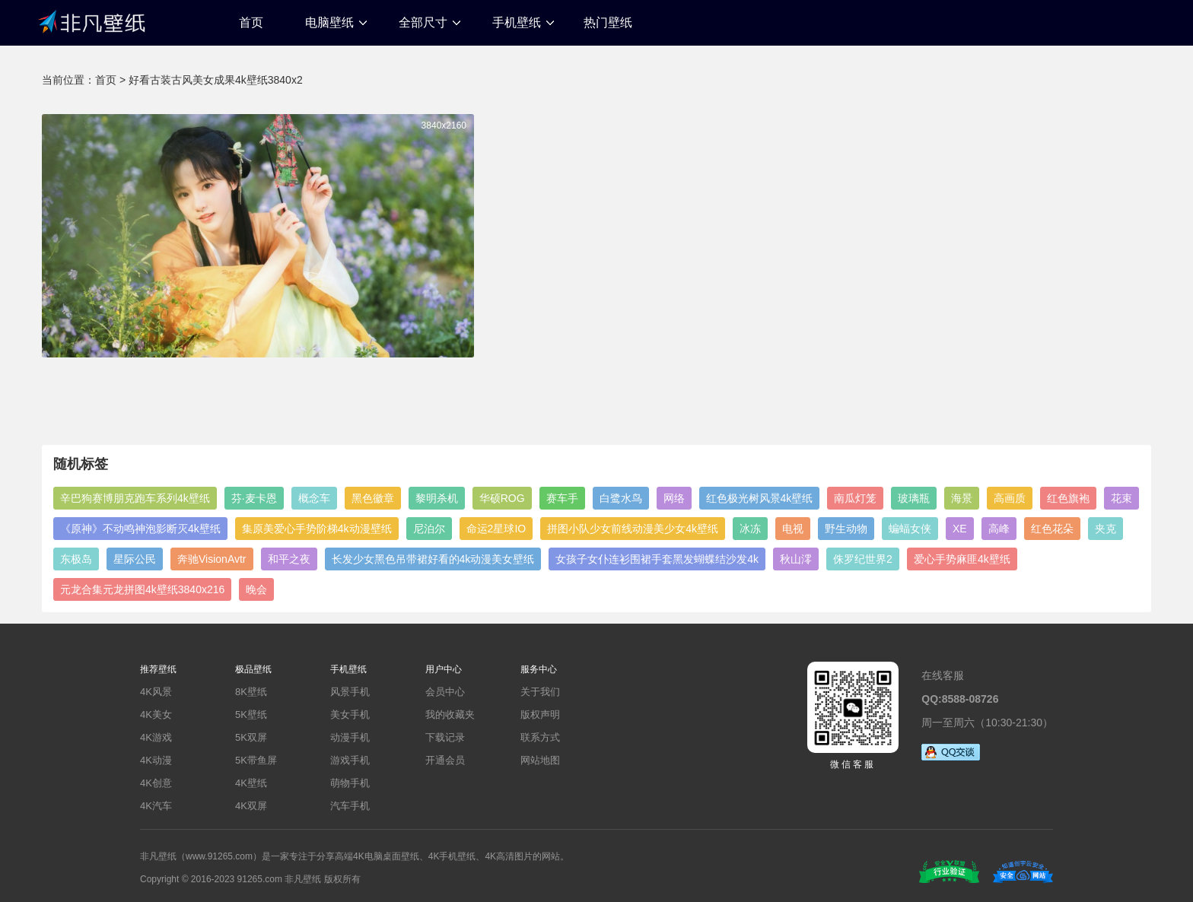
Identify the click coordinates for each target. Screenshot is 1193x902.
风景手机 (350, 691)
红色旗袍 (1068, 498)
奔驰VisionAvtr (212, 559)
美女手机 (350, 714)
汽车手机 (350, 805)
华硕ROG (502, 498)
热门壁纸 (608, 22)
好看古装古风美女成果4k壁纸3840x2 (216, 80)
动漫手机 (350, 737)
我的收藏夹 (450, 714)
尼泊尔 (429, 528)
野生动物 (846, 528)
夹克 (1105, 528)
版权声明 (540, 714)
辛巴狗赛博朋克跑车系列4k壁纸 (135, 498)
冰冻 (750, 528)
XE (960, 528)
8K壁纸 (251, 691)
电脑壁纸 (329, 22)
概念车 (314, 498)
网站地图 (540, 760)
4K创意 (156, 783)
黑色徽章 (373, 498)
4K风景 (156, 691)
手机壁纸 (516, 22)
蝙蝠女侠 (910, 528)
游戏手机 (350, 760)
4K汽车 (156, 805)
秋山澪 (796, 559)
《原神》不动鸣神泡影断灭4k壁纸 (140, 528)
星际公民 (134, 559)
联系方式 (540, 737)
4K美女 (156, 714)
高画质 (1010, 498)
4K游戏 (156, 737)
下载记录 (445, 737)
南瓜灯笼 (855, 498)
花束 (1121, 498)
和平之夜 (289, 559)
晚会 (256, 589)
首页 (251, 22)
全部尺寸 (423, 22)
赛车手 (562, 498)
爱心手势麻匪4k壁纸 (962, 559)
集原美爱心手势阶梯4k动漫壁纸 (317, 528)
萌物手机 (350, 783)
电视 (792, 528)
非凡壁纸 (91, 20)
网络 (674, 498)
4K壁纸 (251, 783)
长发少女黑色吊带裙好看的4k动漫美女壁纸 (433, 559)
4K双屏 (251, 805)
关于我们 (540, 691)
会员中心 (445, 691)
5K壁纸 (251, 714)
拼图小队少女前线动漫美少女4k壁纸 (632, 528)
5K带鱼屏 (256, 760)
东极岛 (76, 559)
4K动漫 (156, 760)
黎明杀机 (436, 498)
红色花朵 (1052, 528)
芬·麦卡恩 (254, 498)
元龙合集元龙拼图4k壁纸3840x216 (142, 589)
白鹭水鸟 (621, 498)
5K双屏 (251, 737)
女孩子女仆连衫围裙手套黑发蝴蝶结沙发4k (657, 559)
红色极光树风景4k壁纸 (759, 498)
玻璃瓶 (914, 498)
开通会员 (445, 760)
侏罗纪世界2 (862, 559)
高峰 (999, 528)
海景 (961, 498)
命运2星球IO (496, 528)
